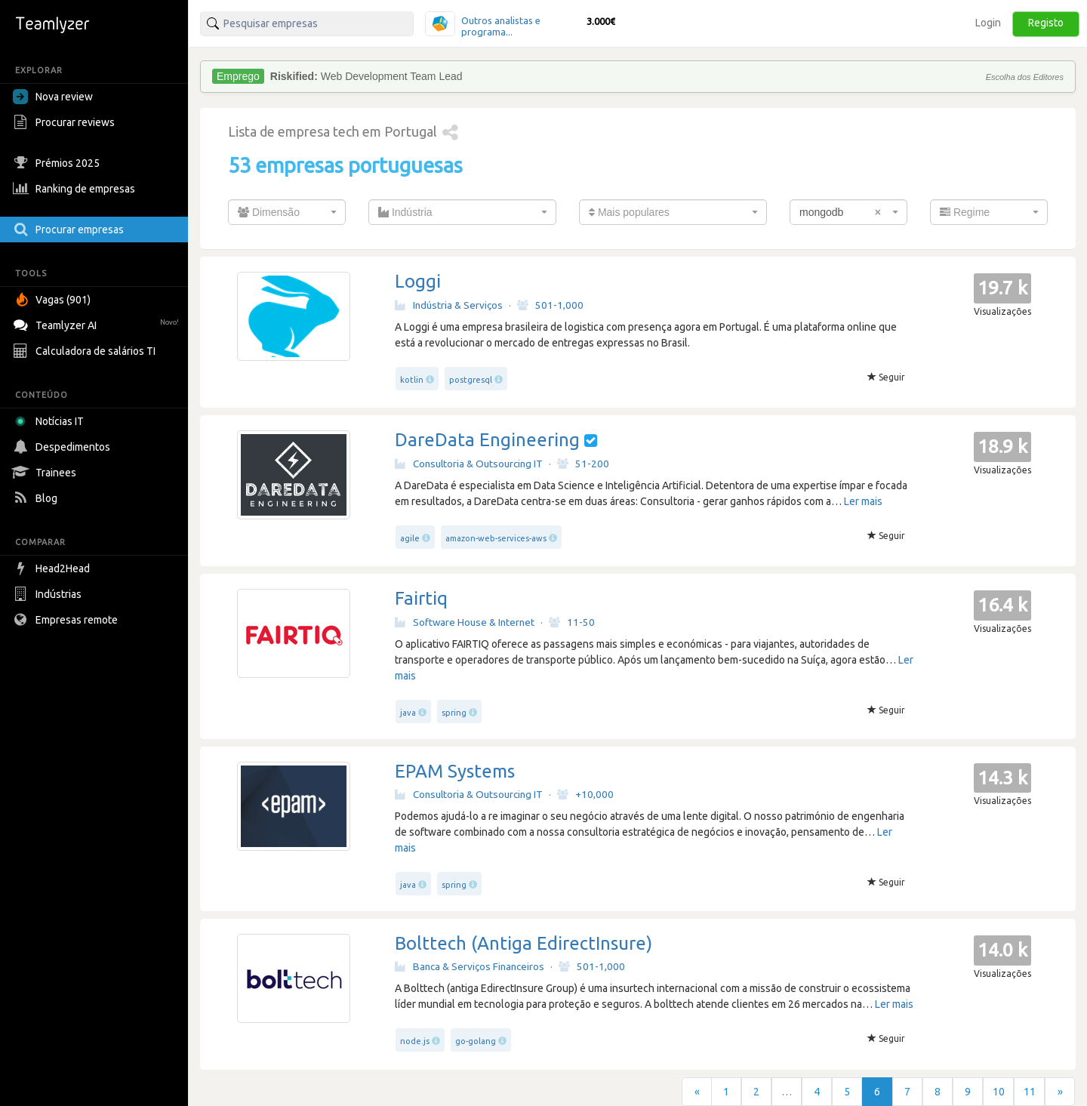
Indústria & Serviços (449, 305)
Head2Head (53, 568)
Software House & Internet (464, 622)
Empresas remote (67, 620)
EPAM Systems (455, 771)
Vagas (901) (54, 299)
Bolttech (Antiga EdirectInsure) (523, 943)
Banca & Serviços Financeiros (469, 966)
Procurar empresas (70, 229)
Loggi (418, 281)
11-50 (572, 622)
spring (454, 712)
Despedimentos (63, 447)
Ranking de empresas (76, 189)
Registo (1046, 23)
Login (988, 23)
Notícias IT (51, 421)
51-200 (583, 463)
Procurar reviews (66, 122)
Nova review (53, 96)
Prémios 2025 (58, 163)
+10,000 (585, 794)
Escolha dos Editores (1025, 77)
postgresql (470, 379)
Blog (37, 498)
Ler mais (863, 501)
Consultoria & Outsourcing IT (469, 463)
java (408, 712)
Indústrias (49, 594)
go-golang (475, 1041)
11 (1030, 1092)
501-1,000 (550, 305)
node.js (415, 1041)
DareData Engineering (487, 440)
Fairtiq (421, 598)
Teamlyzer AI (98, 323)
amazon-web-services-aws (496, 538)
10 (999, 1092)
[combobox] (287, 212)
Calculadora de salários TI (86, 351)
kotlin (411, 379)
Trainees (46, 473)
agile (410, 538)
